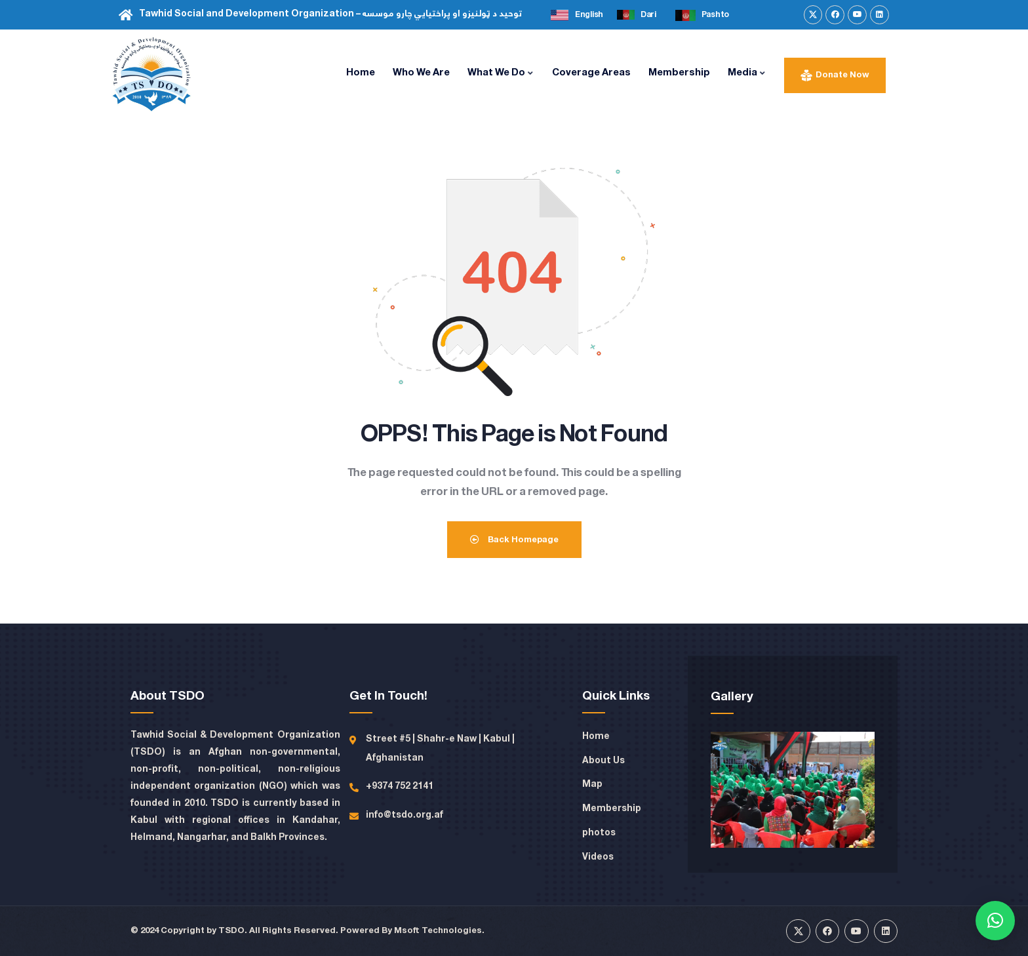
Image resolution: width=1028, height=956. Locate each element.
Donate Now (842, 75)
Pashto (715, 15)
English (589, 15)
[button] (995, 920)
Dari (648, 15)
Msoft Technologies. (439, 930)
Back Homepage (514, 540)
